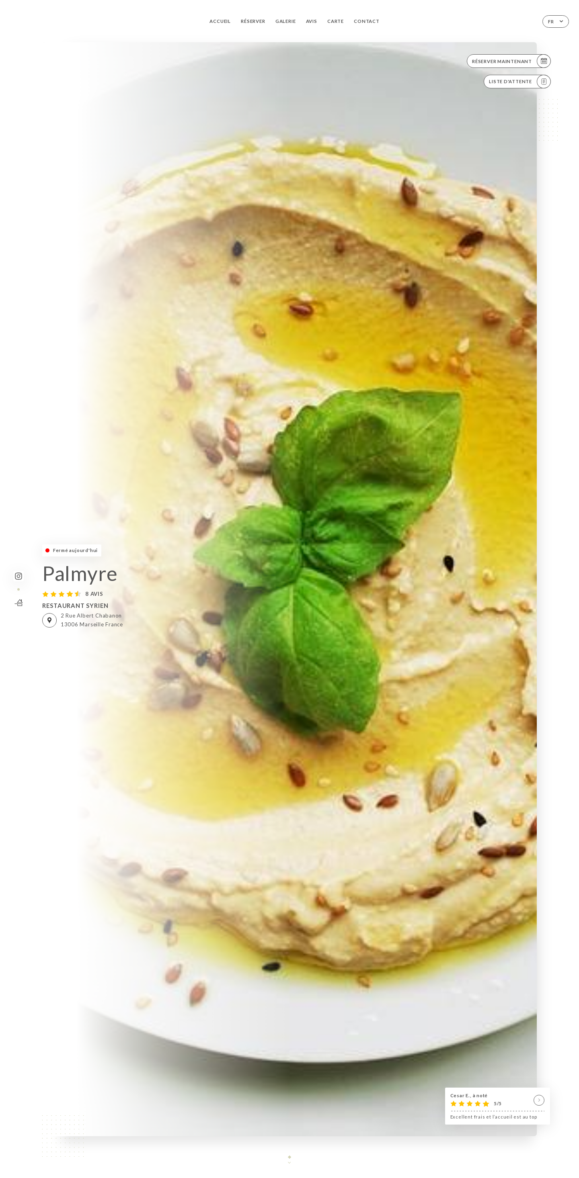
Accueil (220, 21)
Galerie (285, 21)
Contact (367, 21)
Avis (311, 21)
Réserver (253, 21)
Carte (335, 21)
